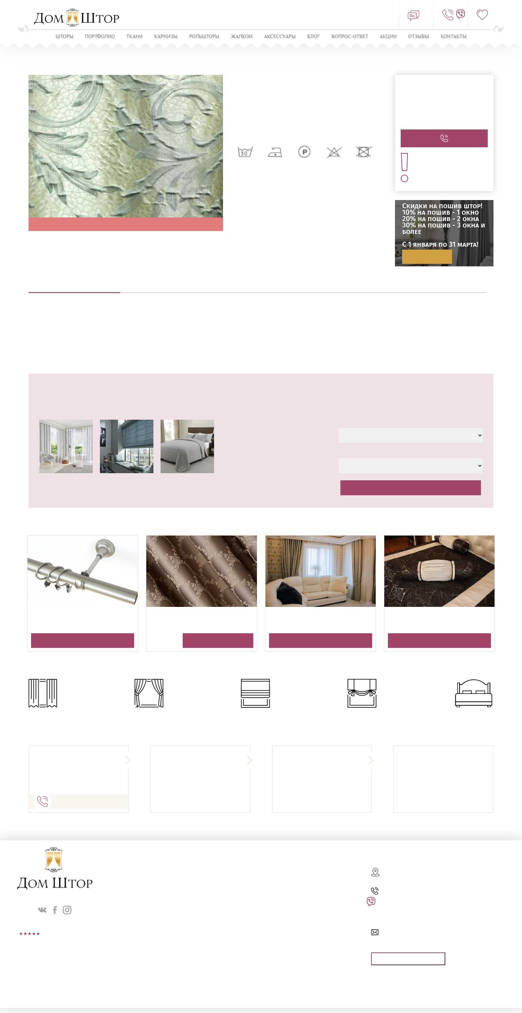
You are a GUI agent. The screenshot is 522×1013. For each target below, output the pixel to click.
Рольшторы (204, 37)
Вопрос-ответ (349, 37)
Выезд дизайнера (166, 288)
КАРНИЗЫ (166, 37)
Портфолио (100, 37)
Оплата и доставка (440, 288)
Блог (313, 37)
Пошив (257, 288)
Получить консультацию (82, 641)
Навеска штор (349, 288)
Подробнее (427, 257)
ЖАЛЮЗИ (242, 37)
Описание (74, 288)
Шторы (65, 37)
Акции (388, 37)
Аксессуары (280, 37)
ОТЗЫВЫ (418, 37)
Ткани (134, 37)
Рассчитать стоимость (410, 488)
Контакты (454, 37)
